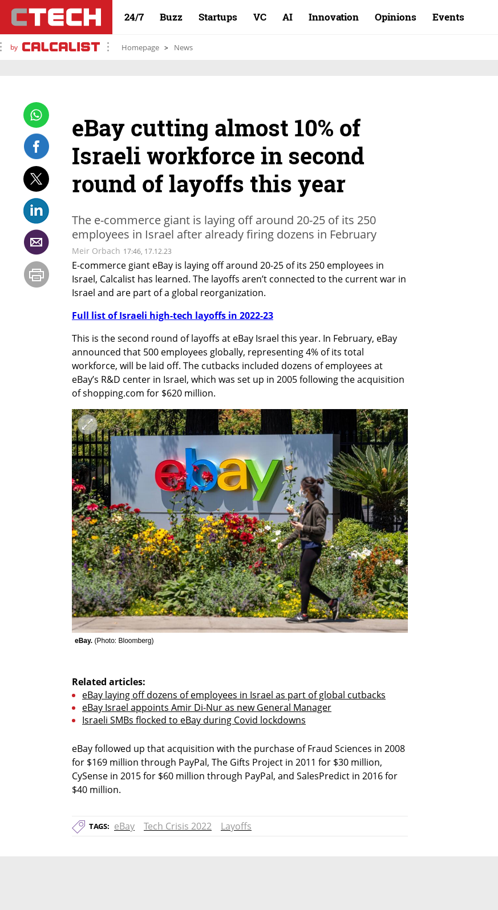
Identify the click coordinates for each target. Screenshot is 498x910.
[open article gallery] (240, 521)
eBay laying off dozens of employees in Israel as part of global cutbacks (234, 695)
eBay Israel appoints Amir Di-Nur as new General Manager (206, 707)
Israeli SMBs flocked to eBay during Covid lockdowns (194, 720)
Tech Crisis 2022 (178, 826)
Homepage (140, 47)
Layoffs (236, 826)
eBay (124, 826)
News (183, 47)
